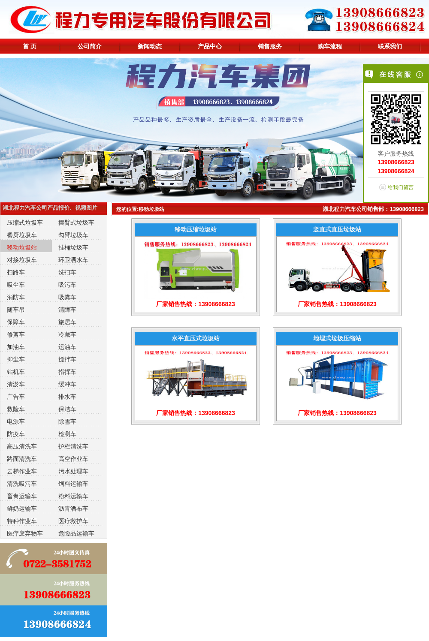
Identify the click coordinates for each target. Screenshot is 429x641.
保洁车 (67, 409)
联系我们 (390, 46)
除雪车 (67, 421)
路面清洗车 (22, 458)
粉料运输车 (73, 496)
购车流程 (330, 46)
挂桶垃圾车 (73, 247)
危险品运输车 (76, 533)
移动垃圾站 (22, 247)
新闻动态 (150, 46)
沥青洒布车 (73, 508)
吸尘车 (16, 284)
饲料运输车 (73, 483)
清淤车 (16, 384)
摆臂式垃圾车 (76, 222)
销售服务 (270, 46)
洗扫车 (67, 272)
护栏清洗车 (73, 446)
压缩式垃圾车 (25, 222)
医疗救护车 (73, 521)
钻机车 (16, 371)
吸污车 (67, 284)
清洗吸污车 (22, 483)
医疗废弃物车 (25, 533)
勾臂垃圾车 (73, 235)
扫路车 (16, 272)
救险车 (16, 409)
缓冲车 (67, 384)
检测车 (67, 433)
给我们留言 (401, 187)
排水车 (67, 396)
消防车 (16, 297)
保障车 (16, 322)
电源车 (16, 421)
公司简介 (90, 46)
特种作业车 (22, 521)
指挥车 (67, 371)
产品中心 (210, 46)
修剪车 (16, 334)
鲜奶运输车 (22, 508)
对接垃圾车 (22, 259)
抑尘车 (16, 359)
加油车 (16, 346)
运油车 (67, 346)
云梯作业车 (22, 471)
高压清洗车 (22, 446)
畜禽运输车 (22, 496)
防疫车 (16, 433)
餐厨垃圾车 (22, 235)
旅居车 (67, 322)
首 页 (29, 46)
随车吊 (16, 309)
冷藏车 (67, 334)
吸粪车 (67, 297)
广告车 (16, 396)
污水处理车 (73, 471)
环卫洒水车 (73, 259)
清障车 (67, 309)
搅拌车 (67, 359)
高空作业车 (73, 458)
